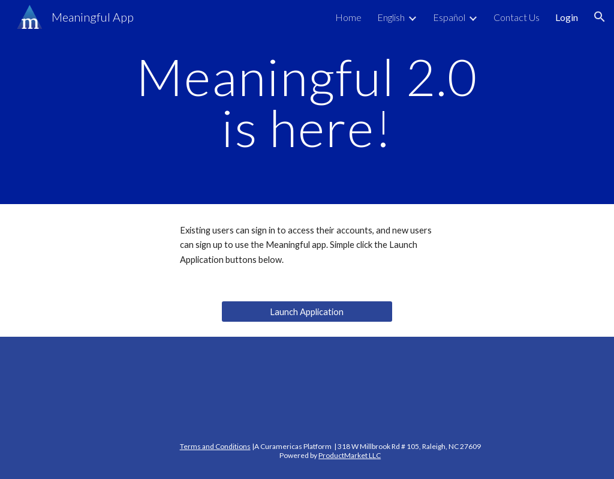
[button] (599, 16)
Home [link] (348, 17)
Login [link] (566, 17)
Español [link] (449, 17)
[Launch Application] (307, 311)
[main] (306, 102)
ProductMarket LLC (349, 455)
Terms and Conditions (215, 446)
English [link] (391, 17)
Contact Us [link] (516, 17)
